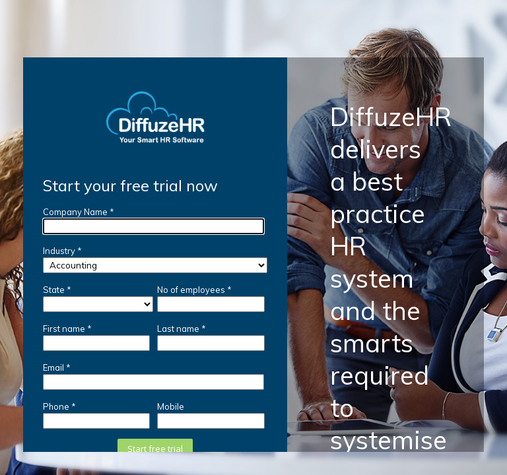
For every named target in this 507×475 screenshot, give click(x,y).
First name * (67, 328)
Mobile (170, 406)
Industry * (62, 250)
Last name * (181, 328)
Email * (57, 367)
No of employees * (194, 289)
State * (57, 289)
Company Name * (78, 211)
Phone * (59, 406)
